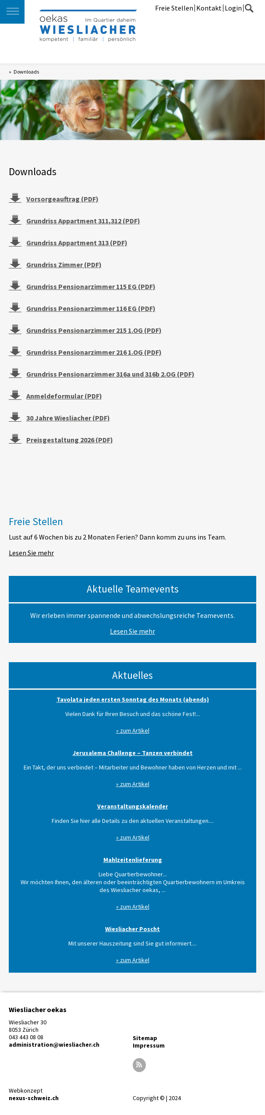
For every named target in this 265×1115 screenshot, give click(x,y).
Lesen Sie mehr (31, 552)
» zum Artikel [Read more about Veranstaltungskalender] (132, 837)
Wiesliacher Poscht (132, 929)
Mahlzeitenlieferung (132, 860)
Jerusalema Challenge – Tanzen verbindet (133, 753)
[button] (12, 12)
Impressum (149, 1045)
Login (233, 8)
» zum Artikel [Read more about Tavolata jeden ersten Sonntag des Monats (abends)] (132, 730)
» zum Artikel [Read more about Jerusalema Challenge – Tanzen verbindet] (132, 784)
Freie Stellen (174, 8)
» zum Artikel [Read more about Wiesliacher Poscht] (132, 960)
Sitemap (145, 1038)
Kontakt (209, 8)
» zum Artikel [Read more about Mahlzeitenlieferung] (132, 906)
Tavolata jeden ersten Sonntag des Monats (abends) (133, 699)
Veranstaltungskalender (132, 806)
